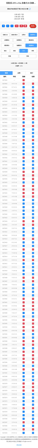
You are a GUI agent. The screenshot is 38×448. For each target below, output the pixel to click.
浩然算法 (31, 45)
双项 (9, 56)
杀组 (14, 51)
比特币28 (32, 34)
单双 (33, 51)
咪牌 (32, 26)
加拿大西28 (14, 34)
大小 (23, 51)
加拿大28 (5, 34)
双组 (27, 56)
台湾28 (23, 34)
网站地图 (19, 445)
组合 (5, 51)
